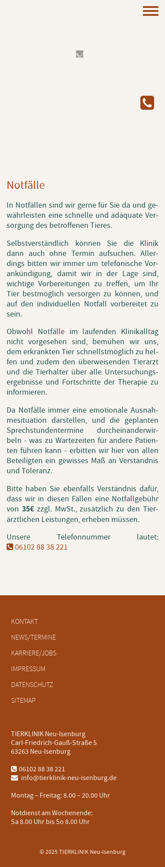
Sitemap (23, 700)
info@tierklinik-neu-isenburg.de (64, 777)
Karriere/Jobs (33, 653)
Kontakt (24, 621)
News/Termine (33, 637)
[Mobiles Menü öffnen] (150, 12)
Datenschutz (32, 684)
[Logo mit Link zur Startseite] (50, 123)
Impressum (28, 669)
